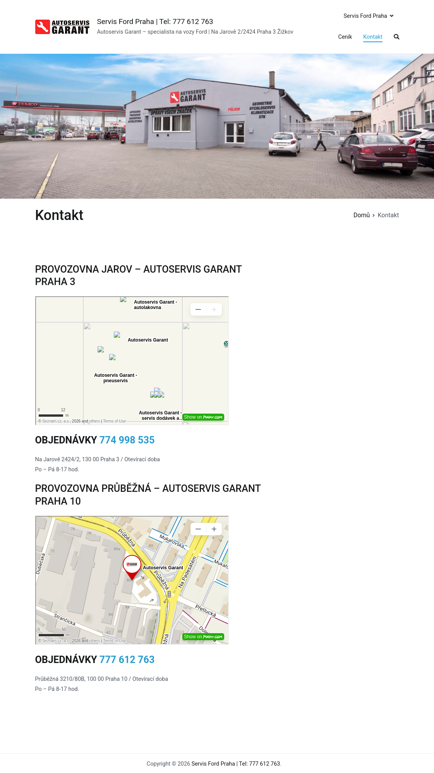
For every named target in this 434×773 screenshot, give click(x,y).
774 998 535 (127, 440)
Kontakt (373, 37)
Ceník (345, 37)
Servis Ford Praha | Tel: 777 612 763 (155, 21)
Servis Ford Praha (365, 16)
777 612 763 (127, 659)
